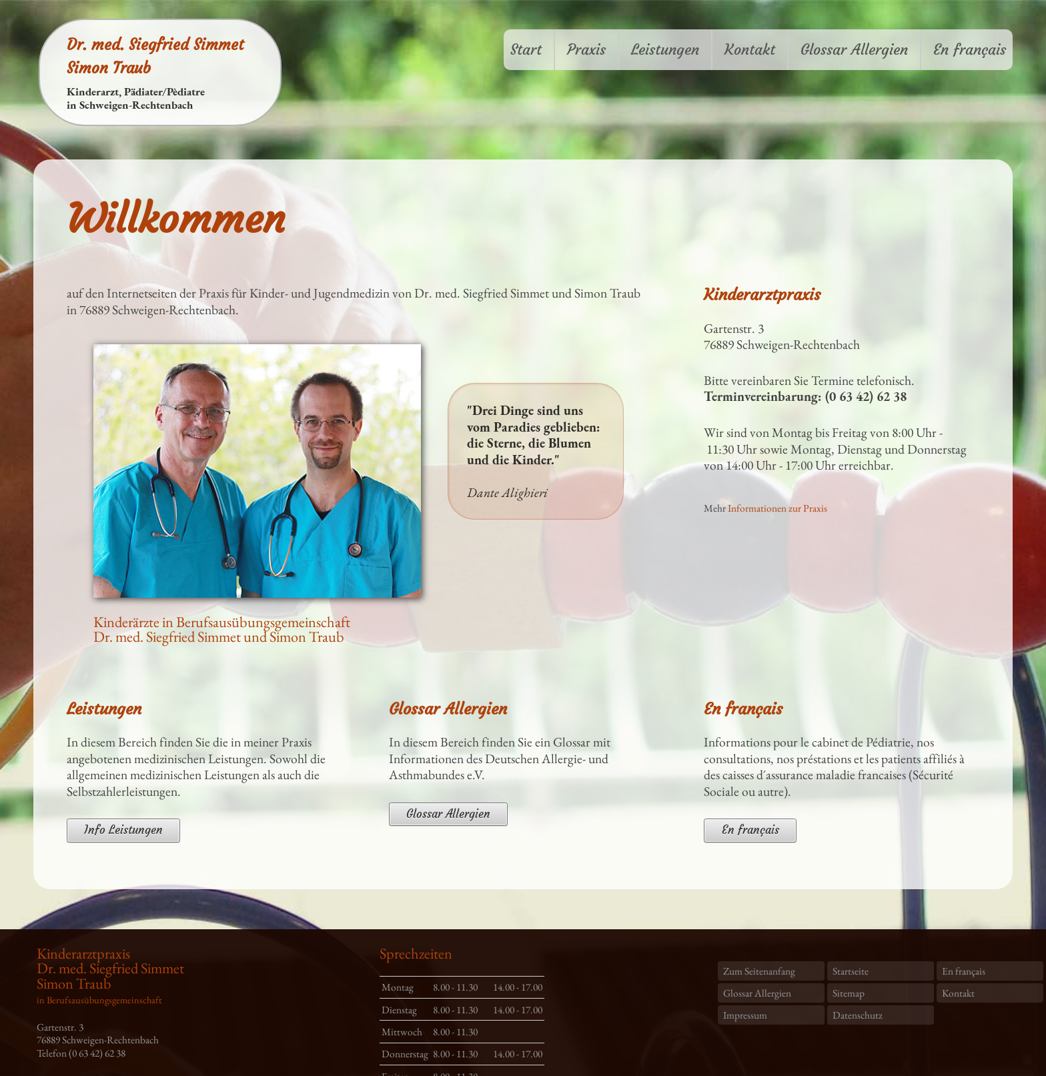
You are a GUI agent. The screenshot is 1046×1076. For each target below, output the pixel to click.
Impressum (745, 1015)
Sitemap (849, 993)
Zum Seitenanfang (759, 971)
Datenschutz (858, 1015)
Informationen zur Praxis (777, 508)
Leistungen (665, 50)
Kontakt (749, 50)
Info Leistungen (123, 830)
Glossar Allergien (854, 50)
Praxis (586, 50)
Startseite (851, 971)
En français (969, 50)
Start (526, 50)
